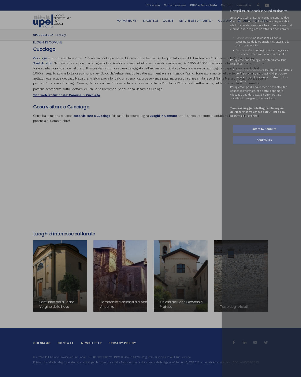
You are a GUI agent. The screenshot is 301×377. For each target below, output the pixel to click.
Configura (264, 140)
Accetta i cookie (264, 129)
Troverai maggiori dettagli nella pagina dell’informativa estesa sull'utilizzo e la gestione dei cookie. (257, 112)
